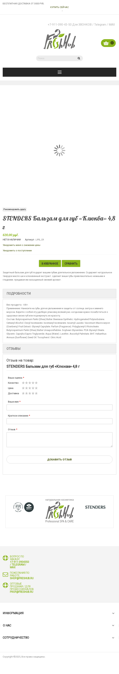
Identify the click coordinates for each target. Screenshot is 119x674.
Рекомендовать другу (14, 209)
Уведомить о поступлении (17, 250)
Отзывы (13, 349)
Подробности (18, 293)
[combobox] (55, 58)
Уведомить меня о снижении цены (21, 245)
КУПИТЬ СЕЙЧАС (59, 7)
